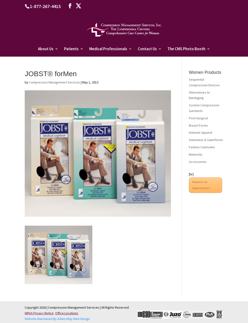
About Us (45, 49)
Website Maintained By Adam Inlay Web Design (57, 319)
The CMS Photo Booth (186, 49)
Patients (71, 49)
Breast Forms (198, 125)
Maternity (195, 154)
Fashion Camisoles (202, 147)
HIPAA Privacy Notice (39, 313)
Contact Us (147, 49)
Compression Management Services (54, 82)
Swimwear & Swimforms (206, 140)
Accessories (198, 162)
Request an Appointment (201, 185)
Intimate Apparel (200, 132)
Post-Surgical (198, 118)
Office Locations (66, 313)
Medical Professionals (108, 49)
